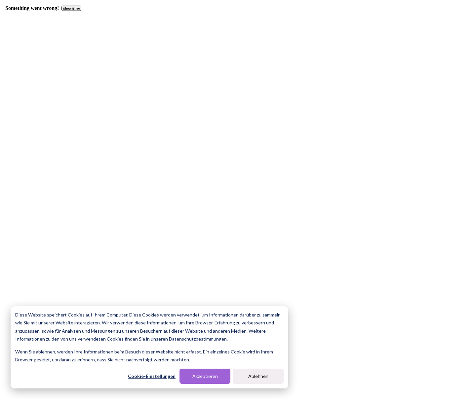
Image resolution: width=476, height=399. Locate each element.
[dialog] (149, 347)
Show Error (71, 8)
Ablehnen (258, 376)
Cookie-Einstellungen (152, 376)
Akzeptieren (205, 376)
